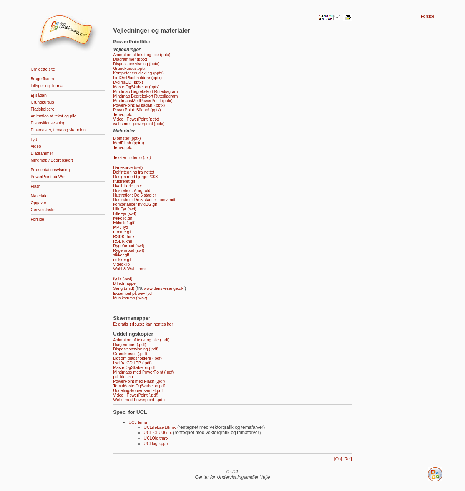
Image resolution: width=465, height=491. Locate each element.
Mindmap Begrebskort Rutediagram (145, 91)
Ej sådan (38, 95)
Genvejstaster (43, 209)
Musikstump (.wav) (130, 298)
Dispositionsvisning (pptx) (136, 63)
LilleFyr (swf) (124, 209)
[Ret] (347, 458)
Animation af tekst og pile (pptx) (141, 54)
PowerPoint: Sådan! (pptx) (137, 109)
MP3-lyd (120, 227)
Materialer (40, 195)
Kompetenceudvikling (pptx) (138, 73)
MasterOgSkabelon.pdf (134, 367)
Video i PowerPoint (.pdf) (135, 395)
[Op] (338, 458)
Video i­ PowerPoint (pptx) (136, 119)
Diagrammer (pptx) (130, 59)
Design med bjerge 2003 (135, 176)
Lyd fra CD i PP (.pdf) (132, 362)
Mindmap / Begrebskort (52, 160)
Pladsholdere (43, 109)
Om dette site (43, 69)
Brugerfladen (42, 78)
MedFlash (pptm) (128, 143)
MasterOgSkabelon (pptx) (136, 86)
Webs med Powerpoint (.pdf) (139, 399)
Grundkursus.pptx (129, 68)
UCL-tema (137, 422)
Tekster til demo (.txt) (132, 157)
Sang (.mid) (123, 288)
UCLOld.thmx (156, 438)
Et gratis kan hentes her (143, 324)
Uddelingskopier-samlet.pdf (138, 390)
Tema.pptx (122, 114)
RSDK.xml (122, 241)
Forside (38, 219)
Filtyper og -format (47, 85)
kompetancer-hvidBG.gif (135, 204)
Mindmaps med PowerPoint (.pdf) (143, 372)
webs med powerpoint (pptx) (138, 123)
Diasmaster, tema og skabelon (58, 129)
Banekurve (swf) (128, 167)
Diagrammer (42, 153)
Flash (36, 186)
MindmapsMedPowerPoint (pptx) (143, 100)
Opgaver (38, 202)
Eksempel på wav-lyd (132, 293)
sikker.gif (121, 255)
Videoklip (121, 264)
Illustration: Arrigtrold (131, 190)
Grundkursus (42, 102)
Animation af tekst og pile (53, 116)
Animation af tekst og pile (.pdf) (141, 339)
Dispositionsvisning (48, 123)
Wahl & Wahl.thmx (129, 268)
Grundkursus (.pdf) (130, 353)
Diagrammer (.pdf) (129, 344)
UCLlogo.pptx (156, 443)
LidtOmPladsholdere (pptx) (137, 77)
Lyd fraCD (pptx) (128, 82)
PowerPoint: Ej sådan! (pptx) (139, 105)
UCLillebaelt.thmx (160, 427)
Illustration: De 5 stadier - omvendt (144, 199)
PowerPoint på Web (49, 176)
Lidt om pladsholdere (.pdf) (137, 358)
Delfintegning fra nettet (133, 172)
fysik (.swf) (122, 278)
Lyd (34, 139)
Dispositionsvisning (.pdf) (135, 349)
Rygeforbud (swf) (128, 245)
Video (36, 146)
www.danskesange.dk (163, 288)
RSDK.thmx (124, 236)
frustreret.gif (124, 181)
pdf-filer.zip (123, 376)
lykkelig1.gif (123, 222)
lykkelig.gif (122, 218)
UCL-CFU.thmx (158, 432)
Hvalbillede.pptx (127, 186)
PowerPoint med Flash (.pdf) (139, 381)
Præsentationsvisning (50, 169)
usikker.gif (122, 259)
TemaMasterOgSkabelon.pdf (139, 386)
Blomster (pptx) (127, 138)
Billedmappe (124, 283)
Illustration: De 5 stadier (134, 195)
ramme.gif (122, 232)
